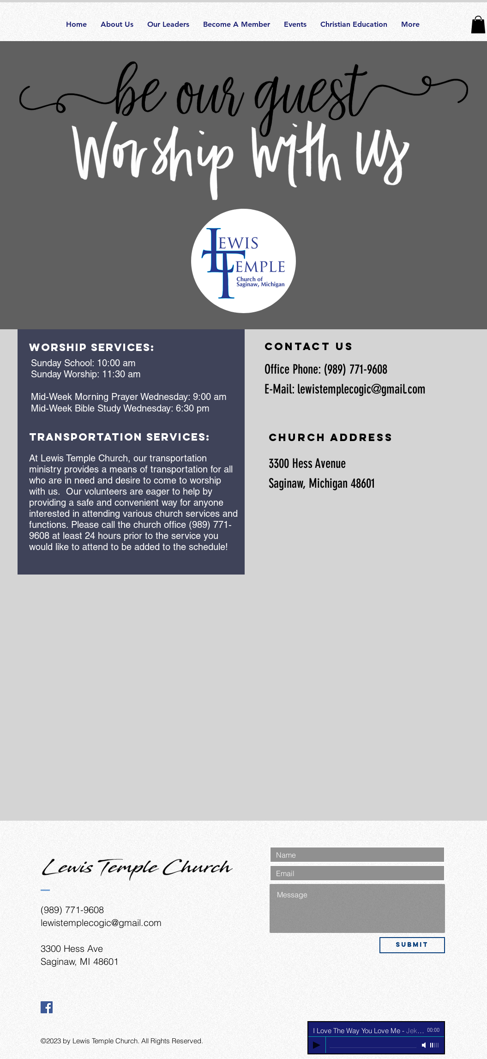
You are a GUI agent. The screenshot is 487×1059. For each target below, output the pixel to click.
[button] (478, 24)
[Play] (316, 1045)
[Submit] (412, 945)
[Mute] (424, 1045)
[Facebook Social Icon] (47, 1007)
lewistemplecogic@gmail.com (361, 389)
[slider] (434, 1045)
